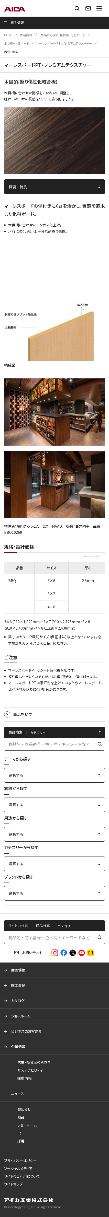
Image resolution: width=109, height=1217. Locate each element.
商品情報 (26, 35)
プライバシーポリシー (20, 1160)
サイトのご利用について (22, 1176)
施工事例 (18, 985)
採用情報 (24, 1078)
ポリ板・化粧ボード (16, 43)
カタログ (17, 1000)
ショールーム (20, 1015)
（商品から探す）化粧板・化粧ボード (62, 35)
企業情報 (18, 1046)
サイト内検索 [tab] (18, 925)
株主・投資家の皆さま (33, 1062)
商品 (21, 1117)
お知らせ (24, 1109)
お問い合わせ (32, 952)
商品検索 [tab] (43, 925)
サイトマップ (13, 1184)
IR (19, 1132)
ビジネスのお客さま (26, 1031)
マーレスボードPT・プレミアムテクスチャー (64, 43)
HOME (8, 35)
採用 (21, 1140)
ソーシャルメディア (18, 1168)
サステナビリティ (30, 1070)
